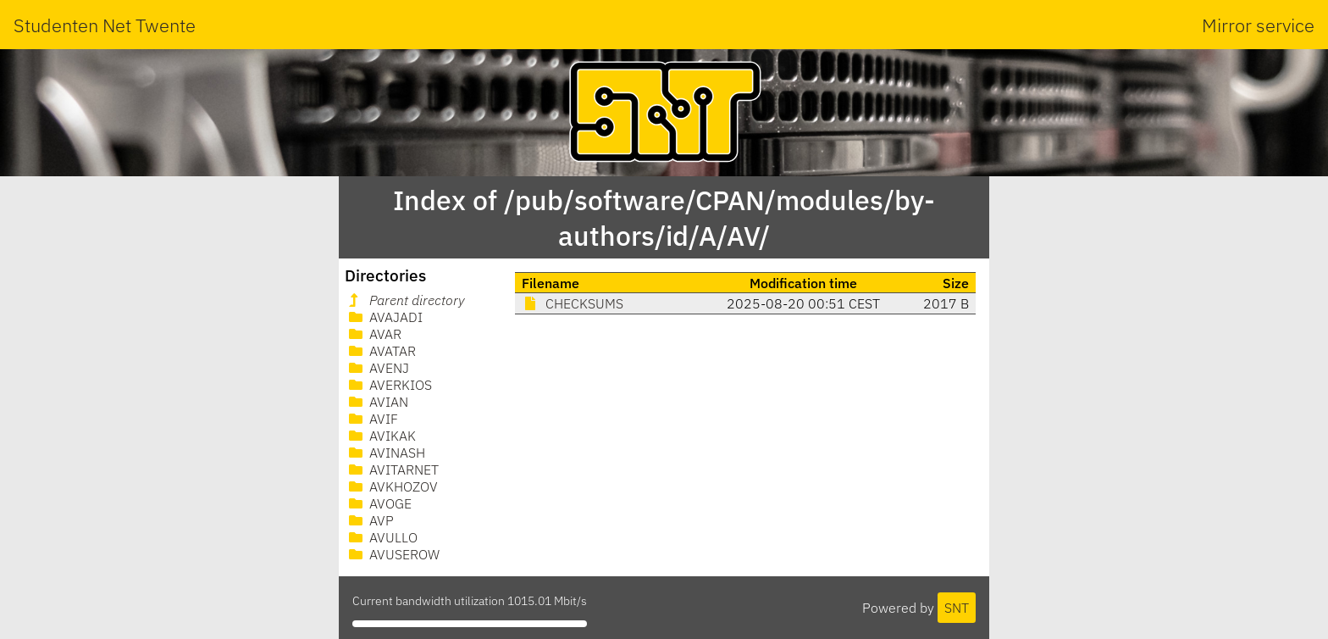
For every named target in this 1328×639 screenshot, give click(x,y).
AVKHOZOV (392, 486)
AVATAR (381, 350)
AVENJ (377, 367)
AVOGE (379, 503)
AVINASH (385, 452)
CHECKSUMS (572, 303)
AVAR (373, 333)
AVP (370, 520)
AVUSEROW (393, 554)
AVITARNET (392, 469)
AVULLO (382, 537)
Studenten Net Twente (105, 25)
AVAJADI (384, 316)
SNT (956, 607)
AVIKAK (381, 435)
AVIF (372, 418)
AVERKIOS (389, 384)
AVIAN (377, 401)
